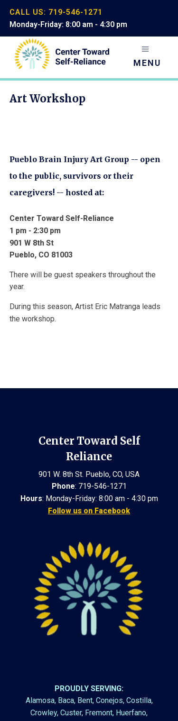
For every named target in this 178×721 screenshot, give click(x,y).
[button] (147, 57)
